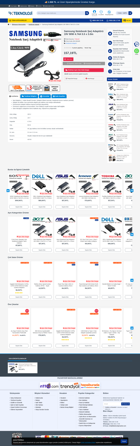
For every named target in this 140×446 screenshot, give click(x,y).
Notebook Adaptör (33, 24)
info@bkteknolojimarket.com (117, 426)
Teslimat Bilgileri (30, 96)
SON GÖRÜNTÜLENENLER (17, 358)
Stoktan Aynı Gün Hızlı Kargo (78, 70)
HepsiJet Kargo (72, 78)
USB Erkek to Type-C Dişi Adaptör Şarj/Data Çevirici (88, 332)
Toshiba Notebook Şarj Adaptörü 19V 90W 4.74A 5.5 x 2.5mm (122, 126)
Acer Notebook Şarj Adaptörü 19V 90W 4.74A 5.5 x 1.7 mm (121, 136)
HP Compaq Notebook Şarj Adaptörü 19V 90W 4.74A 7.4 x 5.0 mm (123, 146)
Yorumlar (46, 96)
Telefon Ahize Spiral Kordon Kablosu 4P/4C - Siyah (42, 285)
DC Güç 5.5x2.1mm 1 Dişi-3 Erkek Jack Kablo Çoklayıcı (88, 240)
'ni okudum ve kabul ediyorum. (115, 408)
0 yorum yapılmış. (77, 48)
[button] (8, 190)
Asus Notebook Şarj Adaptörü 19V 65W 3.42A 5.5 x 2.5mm (122, 106)
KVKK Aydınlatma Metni (88, 442)
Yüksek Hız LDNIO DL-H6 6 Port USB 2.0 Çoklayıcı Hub (123, 157)
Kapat (124, 441)
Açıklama (14, 96)
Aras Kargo (91, 78)
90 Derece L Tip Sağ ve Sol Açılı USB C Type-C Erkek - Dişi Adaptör (112, 332)
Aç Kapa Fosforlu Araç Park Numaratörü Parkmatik (19, 332)
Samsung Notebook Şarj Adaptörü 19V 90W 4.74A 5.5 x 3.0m (27, 365)
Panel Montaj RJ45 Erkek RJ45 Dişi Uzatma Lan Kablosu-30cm (88, 285)
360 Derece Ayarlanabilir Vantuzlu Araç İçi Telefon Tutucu (42, 332)
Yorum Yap (87, 48)
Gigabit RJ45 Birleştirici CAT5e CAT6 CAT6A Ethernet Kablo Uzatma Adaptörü (19, 285)
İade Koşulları (60, 96)
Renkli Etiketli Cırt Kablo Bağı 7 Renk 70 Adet (111, 285)
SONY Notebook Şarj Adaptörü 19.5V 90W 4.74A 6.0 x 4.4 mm (122, 85)
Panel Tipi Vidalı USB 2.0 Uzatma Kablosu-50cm (65, 285)
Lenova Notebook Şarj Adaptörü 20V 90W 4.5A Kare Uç (123, 116)
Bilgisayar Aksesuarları (19, 24)
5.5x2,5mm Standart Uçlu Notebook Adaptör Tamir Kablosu (19, 241)
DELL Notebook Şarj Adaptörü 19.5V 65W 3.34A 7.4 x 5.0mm (122, 96)
